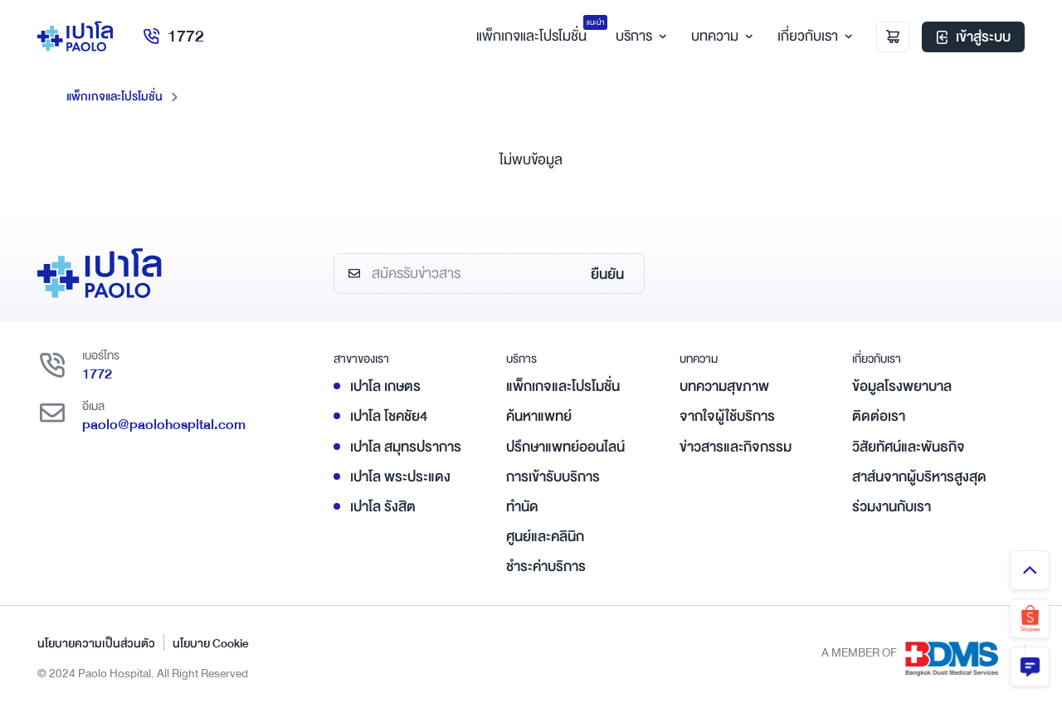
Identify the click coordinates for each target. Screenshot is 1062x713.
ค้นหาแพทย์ (539, 416)
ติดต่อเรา (878, 416)
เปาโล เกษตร (385, 386)
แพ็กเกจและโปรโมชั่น (114, 96)
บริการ (639, 36)
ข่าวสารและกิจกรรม (736, 447)
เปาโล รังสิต (383, 507)
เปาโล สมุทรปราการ (405, 447)
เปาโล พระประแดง (400, 477)
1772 (173, 36)
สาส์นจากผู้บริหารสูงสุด (919, 477)
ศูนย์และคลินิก (545, 537)
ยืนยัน (607, 274)
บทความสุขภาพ (724, 386)
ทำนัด (522, 507)
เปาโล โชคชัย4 (388, 416)
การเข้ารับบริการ (553, 477)
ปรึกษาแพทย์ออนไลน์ (565, 447)
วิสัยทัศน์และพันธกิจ (908, 447)
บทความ (719, 36)
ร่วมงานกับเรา (891, 507)
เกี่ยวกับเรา (812, 36)
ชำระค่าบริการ (546, 566)
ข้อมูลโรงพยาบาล (902, 386)
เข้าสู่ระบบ (973, 37)
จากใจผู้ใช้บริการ (727, 416)
